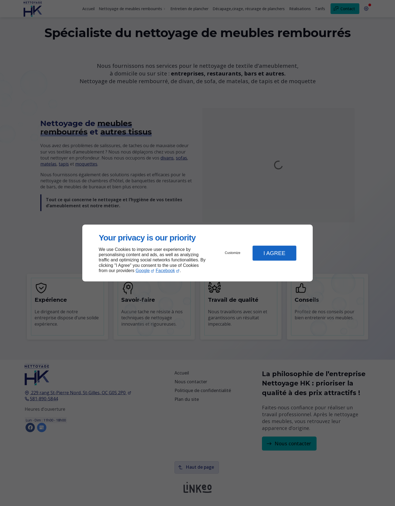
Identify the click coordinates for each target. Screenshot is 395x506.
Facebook (165, 270)
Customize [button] (233, 253)
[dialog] (197, 253)
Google (143, 270)
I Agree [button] (274, 253)
